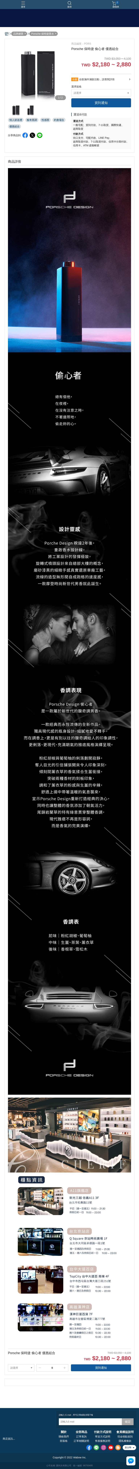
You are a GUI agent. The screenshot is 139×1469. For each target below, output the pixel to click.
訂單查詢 (81, 1436)
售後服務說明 (102, 1441)
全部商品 (81, 1432)
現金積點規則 (125, 1436)
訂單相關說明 (81, 1441)
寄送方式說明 (102, 1436)
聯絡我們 (64, 1436)
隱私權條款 (125, 1441)
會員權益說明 (125, 1432)
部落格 (64, 1441)
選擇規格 (76, 86)
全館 (74, 79)
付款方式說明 (102, 1432)
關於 (64, 1432)
